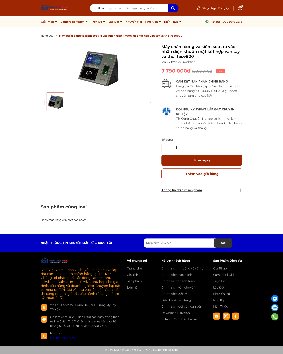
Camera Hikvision (72, 21)
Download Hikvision (175, 313)
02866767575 (232, 21)
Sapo (175, 349)
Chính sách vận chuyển (178, 287)
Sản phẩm (134, 281)
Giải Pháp (48, 21)
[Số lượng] (176, 147)
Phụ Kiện (152, 21)
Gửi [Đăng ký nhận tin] (223, 242)
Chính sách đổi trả (174, 294)
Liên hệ (132, 287)
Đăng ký (223, 8)
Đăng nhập (209, 8)
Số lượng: (167, 139)
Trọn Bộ (97, 21)
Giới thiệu (134, 275)
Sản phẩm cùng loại (64, 206)
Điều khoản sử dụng (176, 300)
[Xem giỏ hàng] (240, 8)
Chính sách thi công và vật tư (182, 268)
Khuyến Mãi (134, 21)
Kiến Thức (171, 21)
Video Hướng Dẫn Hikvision (180, 319)
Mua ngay (202, 160)
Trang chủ (134, 268)
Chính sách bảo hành (176, 275)
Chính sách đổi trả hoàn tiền (181, 306)
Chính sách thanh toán (178, 281)
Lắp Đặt (114, 21)
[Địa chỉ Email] (188, 243)
